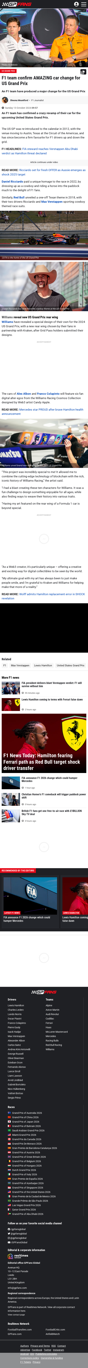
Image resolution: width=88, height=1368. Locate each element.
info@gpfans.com (17, 1288)
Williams (7, 317)
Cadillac (50, 1018)
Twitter (47, 1350)
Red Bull (19, 197)
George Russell (15, 1053)
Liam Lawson (15, 1075)
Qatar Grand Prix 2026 (22, 1209)
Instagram (58, 1350)
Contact (61, 1346)
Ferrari (49, 1023)
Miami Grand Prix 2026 (22, 1135)
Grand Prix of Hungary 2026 (25, 1165)
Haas (48, 1027)
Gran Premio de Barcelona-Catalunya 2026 (32, 1148)
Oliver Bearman (16, 1058)
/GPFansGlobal (17, 1242)
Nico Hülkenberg (16, 1089)
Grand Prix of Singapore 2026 (25, 1187)
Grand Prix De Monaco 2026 (25, 1143)
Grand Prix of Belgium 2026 (24, 1161)
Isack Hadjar (14, 1031)
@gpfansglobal (17, 1233)
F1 (4, 665)
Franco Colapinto (48, 393)
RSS (53, 1346)
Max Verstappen (52, 201)
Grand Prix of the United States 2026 (29, 1192)
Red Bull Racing (54, 1045)
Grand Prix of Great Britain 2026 (27, 1157)
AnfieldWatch (53, 1334)
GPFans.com (14, 1334)
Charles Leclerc (16, 1009)
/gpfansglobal (17, 1229)
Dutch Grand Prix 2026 (22, 1170)
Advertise (25, 1350)
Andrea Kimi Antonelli (19, 1049)
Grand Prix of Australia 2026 (25, 1113)
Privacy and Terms (40, 1346)
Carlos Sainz (14, 1045)
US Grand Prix (8, 71)
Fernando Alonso (17, 1067)
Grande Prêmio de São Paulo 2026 (28, 1200)
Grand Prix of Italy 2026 (22, 1174)
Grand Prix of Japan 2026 (23, 1121)
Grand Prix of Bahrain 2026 (24, 1126)
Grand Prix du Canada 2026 (24, 1139)
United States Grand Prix (70, 665)
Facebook (37, 1350)
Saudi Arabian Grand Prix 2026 (26, 1130)
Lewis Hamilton (43, 665)
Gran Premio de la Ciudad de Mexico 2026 (32, 1196)
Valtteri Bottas (15, 1093)
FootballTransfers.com (20, 1329)
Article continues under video (44, 162)
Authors (24, 1346)
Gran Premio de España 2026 (25, 1178)
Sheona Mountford (19, 100)
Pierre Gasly (14, 1027)
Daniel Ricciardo (12, 181)
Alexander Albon (16, 1040)
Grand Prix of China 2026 (23, 1117)
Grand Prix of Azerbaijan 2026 (26, 1183)
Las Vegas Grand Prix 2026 (24, 1205)
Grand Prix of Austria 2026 (24, 1152)
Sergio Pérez (14, 1097)
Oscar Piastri (14, 1018)
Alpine (49, 1005)
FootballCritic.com (55, 1329)
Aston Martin (52, 1009)
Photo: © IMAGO (9, 65)
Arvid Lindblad (15, 1080)
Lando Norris (14, 1014)
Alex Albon (24, 393)
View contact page (16, 1315)
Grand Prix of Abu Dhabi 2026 (25, 1214)
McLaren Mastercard (57, 1031)
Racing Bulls (52, 1040)
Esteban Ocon (15, 1062)
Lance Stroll (14, 1071)
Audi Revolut (52, 1014)
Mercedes (51, 1036)
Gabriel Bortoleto (17, 1084)
